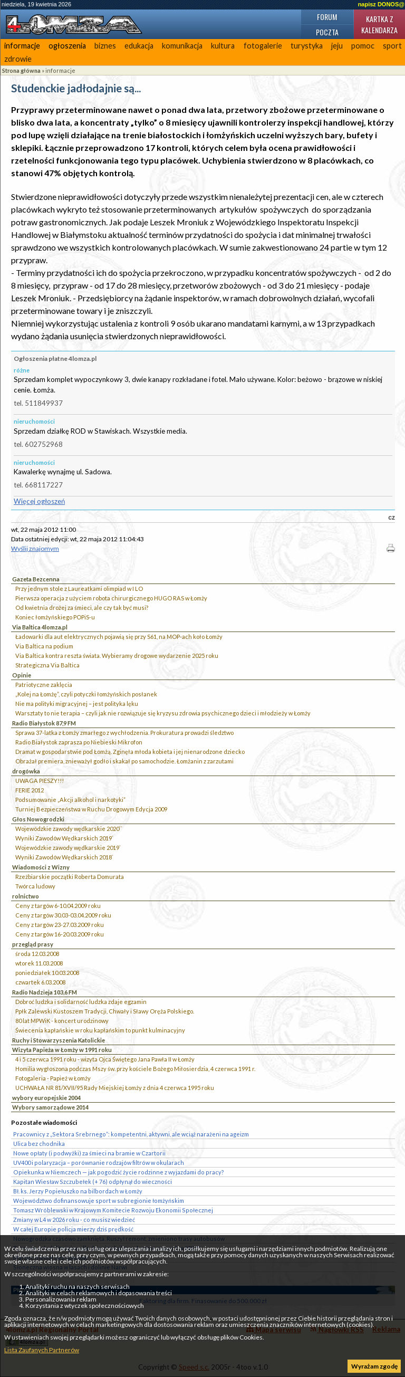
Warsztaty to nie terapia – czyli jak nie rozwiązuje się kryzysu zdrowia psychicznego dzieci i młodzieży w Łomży (163, 713)
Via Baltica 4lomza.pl (40, 627)
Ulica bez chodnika (39, 1143)
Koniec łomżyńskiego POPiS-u (55, 617)
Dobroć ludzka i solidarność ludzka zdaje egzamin (81, 1001)
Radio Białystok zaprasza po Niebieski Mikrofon (78, 742)
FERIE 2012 (29, 790)
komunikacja (182, 45)
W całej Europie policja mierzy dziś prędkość (73, 1229)
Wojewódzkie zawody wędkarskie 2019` (68, 847)
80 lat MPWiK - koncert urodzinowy (62, 1020)
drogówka (26, 771)
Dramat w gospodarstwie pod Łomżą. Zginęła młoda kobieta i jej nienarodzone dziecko (130, 751)
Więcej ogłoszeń (39, 501)
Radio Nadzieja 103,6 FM (44, 992)
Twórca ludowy (35, 886)
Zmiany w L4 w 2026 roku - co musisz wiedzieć (74, 1219)
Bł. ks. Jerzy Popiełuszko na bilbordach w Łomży (77, 1191)
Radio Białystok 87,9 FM (44, 723)
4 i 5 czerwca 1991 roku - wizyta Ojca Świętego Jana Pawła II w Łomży (105, 1059)
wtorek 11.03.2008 (39, 963)
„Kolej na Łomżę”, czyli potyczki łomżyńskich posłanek (86, 694)
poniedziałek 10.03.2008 (47, 972)
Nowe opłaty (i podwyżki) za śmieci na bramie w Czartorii (89, 1153)
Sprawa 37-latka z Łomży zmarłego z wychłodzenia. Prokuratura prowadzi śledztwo (124, 732)
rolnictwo (25, 896)
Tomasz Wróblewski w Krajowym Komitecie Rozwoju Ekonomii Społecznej (113, 1210)
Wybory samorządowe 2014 (50, 1107)
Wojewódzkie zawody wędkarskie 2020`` (68, 828)
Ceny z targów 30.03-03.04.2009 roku (63, 915)
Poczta (327, 31)
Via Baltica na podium (44, 646)
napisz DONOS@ (381, 4)
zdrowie (18, 58)
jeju (337, 45)
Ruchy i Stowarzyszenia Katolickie (58, 1040)
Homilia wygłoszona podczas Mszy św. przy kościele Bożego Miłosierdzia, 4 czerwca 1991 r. (135, 1068)
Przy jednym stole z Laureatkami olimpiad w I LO (79, 588)
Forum (327, 16)
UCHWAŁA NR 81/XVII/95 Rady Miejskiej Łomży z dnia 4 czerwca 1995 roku (114, 1087)
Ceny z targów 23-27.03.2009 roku (59, 924)
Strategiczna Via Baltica (47, 665)
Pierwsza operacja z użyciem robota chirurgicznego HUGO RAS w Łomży (111, 598)
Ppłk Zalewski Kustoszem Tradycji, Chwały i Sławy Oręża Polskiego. (104, 1011)
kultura (223, 45)
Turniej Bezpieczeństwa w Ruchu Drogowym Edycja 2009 (91, 809)
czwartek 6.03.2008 (40, 982)
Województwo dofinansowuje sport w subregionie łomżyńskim (98, 1200)
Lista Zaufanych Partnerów (41, 1350)
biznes (105, 45)
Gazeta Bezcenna (36, 579)
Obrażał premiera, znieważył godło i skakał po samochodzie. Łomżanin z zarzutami (124, 761)
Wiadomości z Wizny (41, 867)
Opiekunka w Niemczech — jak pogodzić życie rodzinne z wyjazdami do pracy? (118, 1172)
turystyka (307, 45)
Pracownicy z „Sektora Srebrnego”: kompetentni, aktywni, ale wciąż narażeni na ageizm (131, 1134)
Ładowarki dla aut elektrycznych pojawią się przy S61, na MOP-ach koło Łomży (119, 636)
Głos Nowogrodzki (38, 819)
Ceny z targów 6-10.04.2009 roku (58, 905)
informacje (22, 45)
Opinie (21, 675)
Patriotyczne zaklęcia (43, 684)
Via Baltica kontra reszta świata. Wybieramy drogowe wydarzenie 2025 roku (116, 655)
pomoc (362, 45)
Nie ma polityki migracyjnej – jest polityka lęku (76, 703)
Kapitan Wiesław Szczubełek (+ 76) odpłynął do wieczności (92, 1181)
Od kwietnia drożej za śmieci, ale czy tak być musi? (81, 607)
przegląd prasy (32, 944)
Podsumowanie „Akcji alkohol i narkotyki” (70, 799)
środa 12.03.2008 (37, 953)
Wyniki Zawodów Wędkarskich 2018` (64, 857)
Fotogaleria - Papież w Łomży (53, 1078)
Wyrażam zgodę (374, 1366)
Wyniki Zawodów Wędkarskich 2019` (64, 838)
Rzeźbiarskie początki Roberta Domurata (69, 876)
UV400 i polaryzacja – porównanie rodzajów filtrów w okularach (98, 1162)
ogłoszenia (67, 45)
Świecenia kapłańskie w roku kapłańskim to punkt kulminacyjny (100, 1030)
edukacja (138, 45)
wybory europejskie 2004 (46, 1097)
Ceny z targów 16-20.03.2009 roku (59, 934)
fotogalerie (263, 45)
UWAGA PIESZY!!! (39, 780)
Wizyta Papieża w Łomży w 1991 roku (62, 1049)
